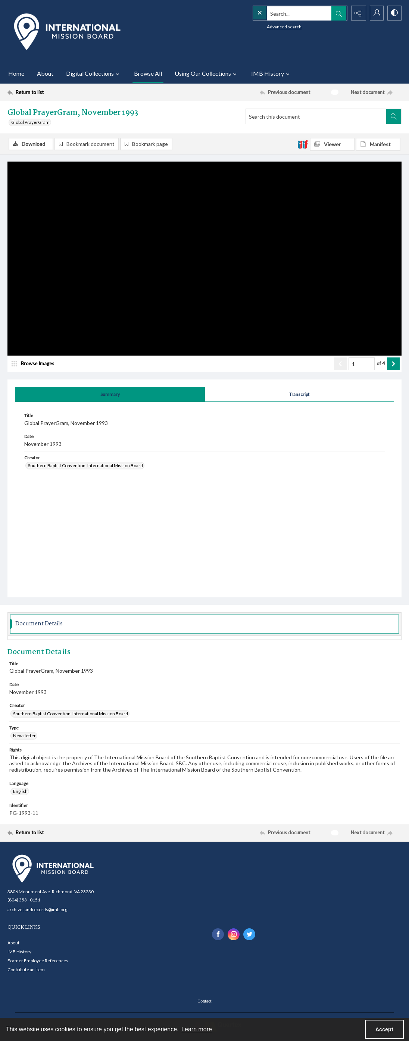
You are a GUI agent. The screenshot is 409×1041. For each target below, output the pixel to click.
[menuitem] (204, 1000)
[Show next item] (393, 364)
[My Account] (375, 13)
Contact (204, 1001)
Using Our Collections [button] (206, 73)
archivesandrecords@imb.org (37, 909)
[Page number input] (362, 364)
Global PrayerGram (30, 122)
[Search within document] (393, 116)
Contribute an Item (26, 970)
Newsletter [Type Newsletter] (24, 736)
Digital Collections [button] (93, 73)
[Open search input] (338, 13)
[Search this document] (316, 116)
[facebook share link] (218, 934)
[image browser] (35, 364)
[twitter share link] (249, 934)
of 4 (381, 364)
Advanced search (269, 26)
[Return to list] (61, 92)
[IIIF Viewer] (332, 144)
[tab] (109, 395)
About (45, 73)
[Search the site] (284, 13)
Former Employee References (37, 961)
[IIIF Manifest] (378, 144)
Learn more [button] (196, 1029)
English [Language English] (20, 791)
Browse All (148, 73)
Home (16, 73)
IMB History (19, 952)
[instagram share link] (234, 934)
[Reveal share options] (357, 13)
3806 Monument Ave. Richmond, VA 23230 (50, 891)
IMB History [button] (271, 73)
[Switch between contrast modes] (394, 13)
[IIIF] (303, 144)
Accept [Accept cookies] (384, 1029)
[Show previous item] (340, 364)
